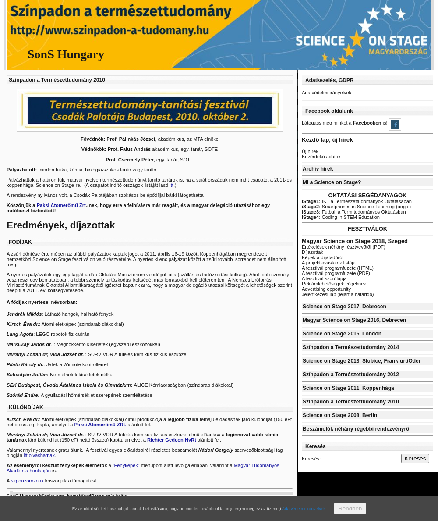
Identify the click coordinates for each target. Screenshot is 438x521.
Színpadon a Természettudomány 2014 (351, 347)
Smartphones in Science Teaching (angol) (356, 206)
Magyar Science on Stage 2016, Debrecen (354, 320)
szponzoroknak (28, 480)
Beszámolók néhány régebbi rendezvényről (357, 429)
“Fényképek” (126, 465)
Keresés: (311, 458)
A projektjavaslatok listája (329, 262)
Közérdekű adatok (321, 156)
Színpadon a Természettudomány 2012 (351, 374)
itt (171, 185)
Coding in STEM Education (341, 217)
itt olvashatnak (39, 455)
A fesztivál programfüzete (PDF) (336, 273)
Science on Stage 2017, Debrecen (344, 306)
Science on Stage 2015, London (342, 334)
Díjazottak (312, 252)
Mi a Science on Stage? (332, 182)
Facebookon (368, 122)
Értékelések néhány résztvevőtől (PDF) (343, 247)
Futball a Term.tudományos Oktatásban (354, 211)
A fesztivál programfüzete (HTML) (338, 268)
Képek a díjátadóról (322, 257)
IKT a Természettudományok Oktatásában (357, 201)
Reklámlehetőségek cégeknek (334, 283)
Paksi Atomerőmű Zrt (61, 205)
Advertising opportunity (326, 289)
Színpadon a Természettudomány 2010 (351, 402)
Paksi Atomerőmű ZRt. (100, 424)
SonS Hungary (66, 54)
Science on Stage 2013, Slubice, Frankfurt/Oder (361, 361)
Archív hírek (318, 169)
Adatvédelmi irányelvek (326, 92)
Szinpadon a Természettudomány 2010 (57, 80)
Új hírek (310, 151)
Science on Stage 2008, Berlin (340, 415)
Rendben (350, 508)
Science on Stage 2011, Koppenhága (348, 388)
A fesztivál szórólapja (324, 278)
